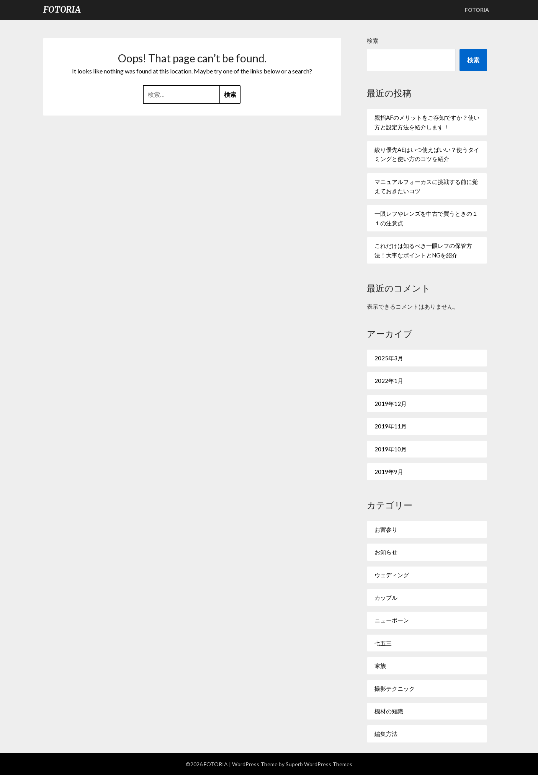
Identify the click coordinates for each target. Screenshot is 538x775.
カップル (385, 597)
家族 (380, 665)
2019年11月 (390, 426)
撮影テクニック (394, 688)
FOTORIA (62, 9)
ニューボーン (391, 620)
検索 (372, 40)
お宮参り (385, 529)
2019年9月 (388, 471)
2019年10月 (390, 449)
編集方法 (385, 733)
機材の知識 (388, 711)
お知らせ (385, 552)
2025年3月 (388, 358)
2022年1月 (388, 380)
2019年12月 (390, 403)
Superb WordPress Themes (319, 764)
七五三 (383, 643)
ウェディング (391, 574)
